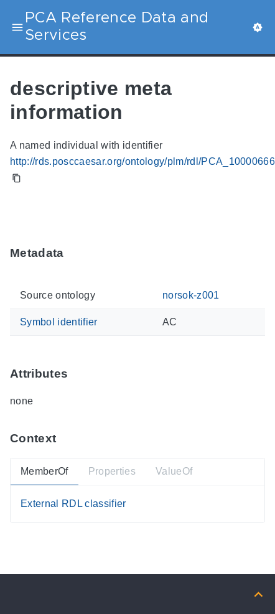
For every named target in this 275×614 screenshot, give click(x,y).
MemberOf (44, 472)
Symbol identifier (59, 322)
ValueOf (174, 472)
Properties (112, 472)
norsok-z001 (191, 296)
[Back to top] (258, 593)
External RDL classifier (73, 503)
